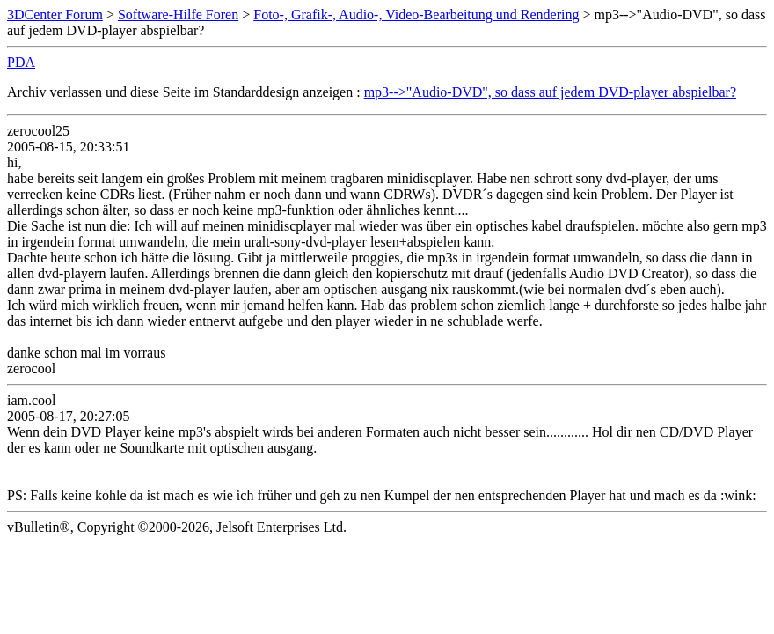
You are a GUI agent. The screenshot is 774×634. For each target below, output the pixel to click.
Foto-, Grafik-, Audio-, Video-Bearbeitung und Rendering (416, 14)
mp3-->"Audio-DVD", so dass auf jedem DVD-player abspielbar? (550, 92)
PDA (21, 62)
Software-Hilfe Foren (178, 14)
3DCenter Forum (55, 14)
